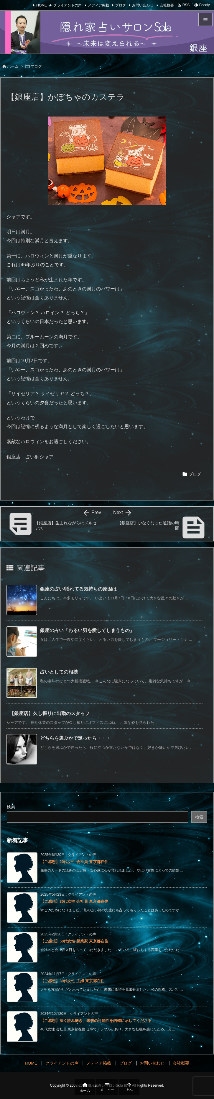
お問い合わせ (142, 5)
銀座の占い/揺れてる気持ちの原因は (78, 588)
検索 (11, 806)
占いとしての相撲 (59, 671)
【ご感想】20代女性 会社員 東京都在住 (74, 861)
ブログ (120, 5)
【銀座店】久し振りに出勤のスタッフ (49, 713)
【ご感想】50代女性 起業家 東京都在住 (74, 941)
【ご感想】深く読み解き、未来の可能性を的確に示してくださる (96, 1020)
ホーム (13, 66)
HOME (41, 5)
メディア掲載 (98, 5)
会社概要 (167, 5)
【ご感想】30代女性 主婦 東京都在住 (72, 981)
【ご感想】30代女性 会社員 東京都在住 (74, 901)
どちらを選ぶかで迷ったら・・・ (75, 738)
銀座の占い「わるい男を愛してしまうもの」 (87, 630)
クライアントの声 (67, 5)
